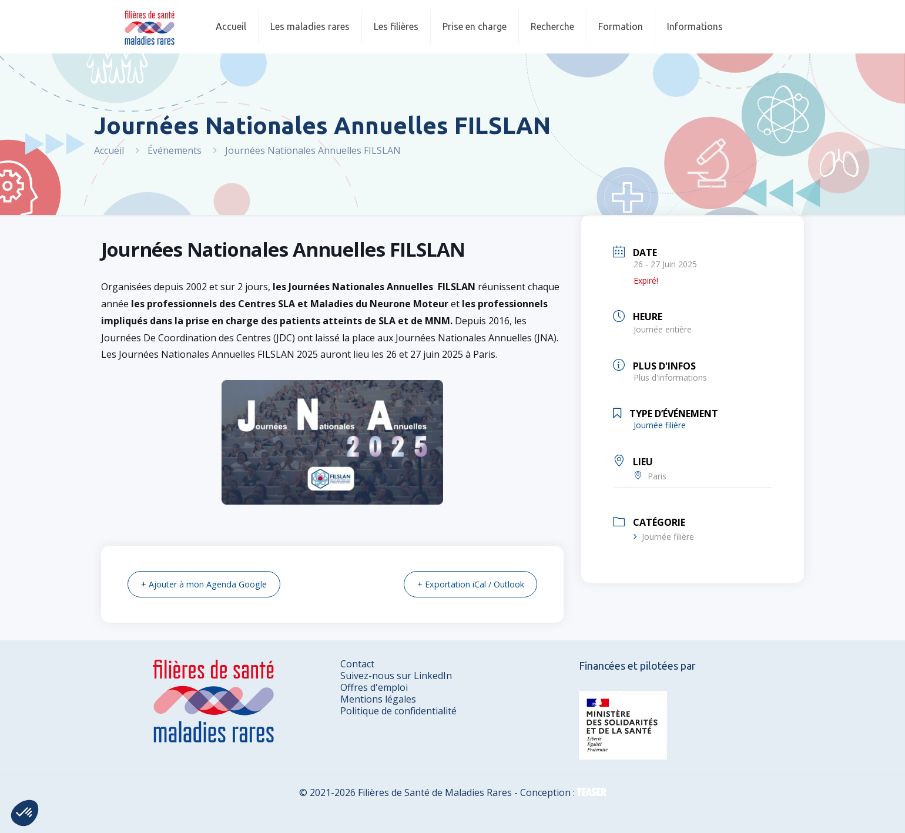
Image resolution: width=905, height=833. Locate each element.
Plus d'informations (670, 377)
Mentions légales (378, 698)
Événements (175, 150)
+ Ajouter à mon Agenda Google (209, 584)
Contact (357, 663)
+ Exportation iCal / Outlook (464, 584)
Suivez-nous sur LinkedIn (396, 675)
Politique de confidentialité (398, 710)
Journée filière (664, 536)
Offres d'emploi (374, 686)
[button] (25, 813)
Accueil (109, 150)
